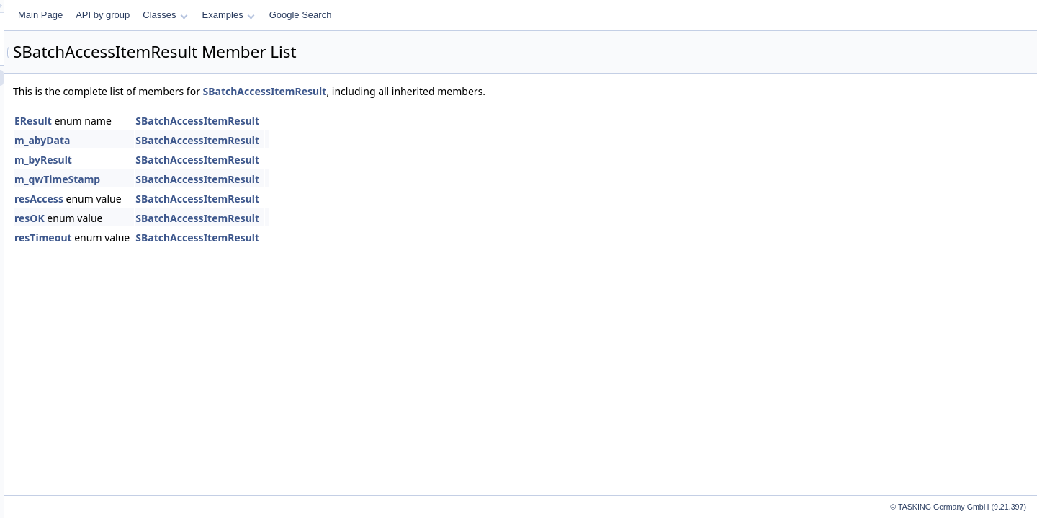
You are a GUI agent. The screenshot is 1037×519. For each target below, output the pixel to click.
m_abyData (222, 140)
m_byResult (223, 160)
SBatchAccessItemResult (445, 91)
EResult (213, 121)
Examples (408, 14)
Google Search (480, 14)
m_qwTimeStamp (237, 179)
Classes (345, 14)
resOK (209, 218)
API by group (283, 14)
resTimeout (223, 237)
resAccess (218, 198)
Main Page (220, 14)
